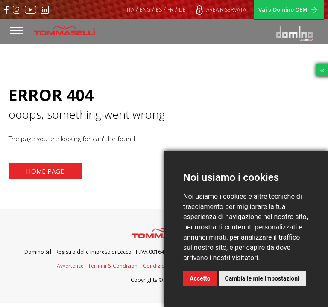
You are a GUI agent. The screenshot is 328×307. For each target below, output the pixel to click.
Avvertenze (70, 265)
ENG (145, 9)
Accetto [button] (200, 278)
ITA (130, 9)
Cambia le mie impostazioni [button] (262, 278)
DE (182, 9)
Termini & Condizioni (113, 265)
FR (170, 9)
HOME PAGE (45, 171)
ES (159, 9)
